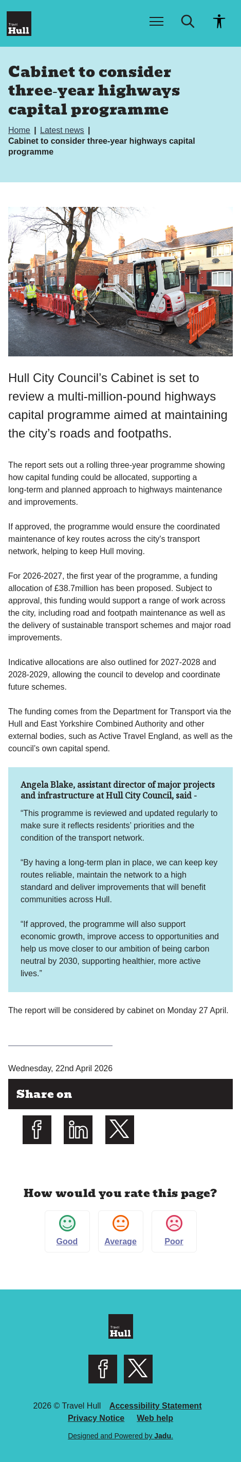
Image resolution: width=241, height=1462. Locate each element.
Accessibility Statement (155, 1405)
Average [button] (120, 1230)
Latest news (63, 130)
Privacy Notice (96, 1418)
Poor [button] (173, 1230)
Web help (155, 1418)
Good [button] (67, 1230)
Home (20, 130)
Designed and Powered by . (120, 1436)
